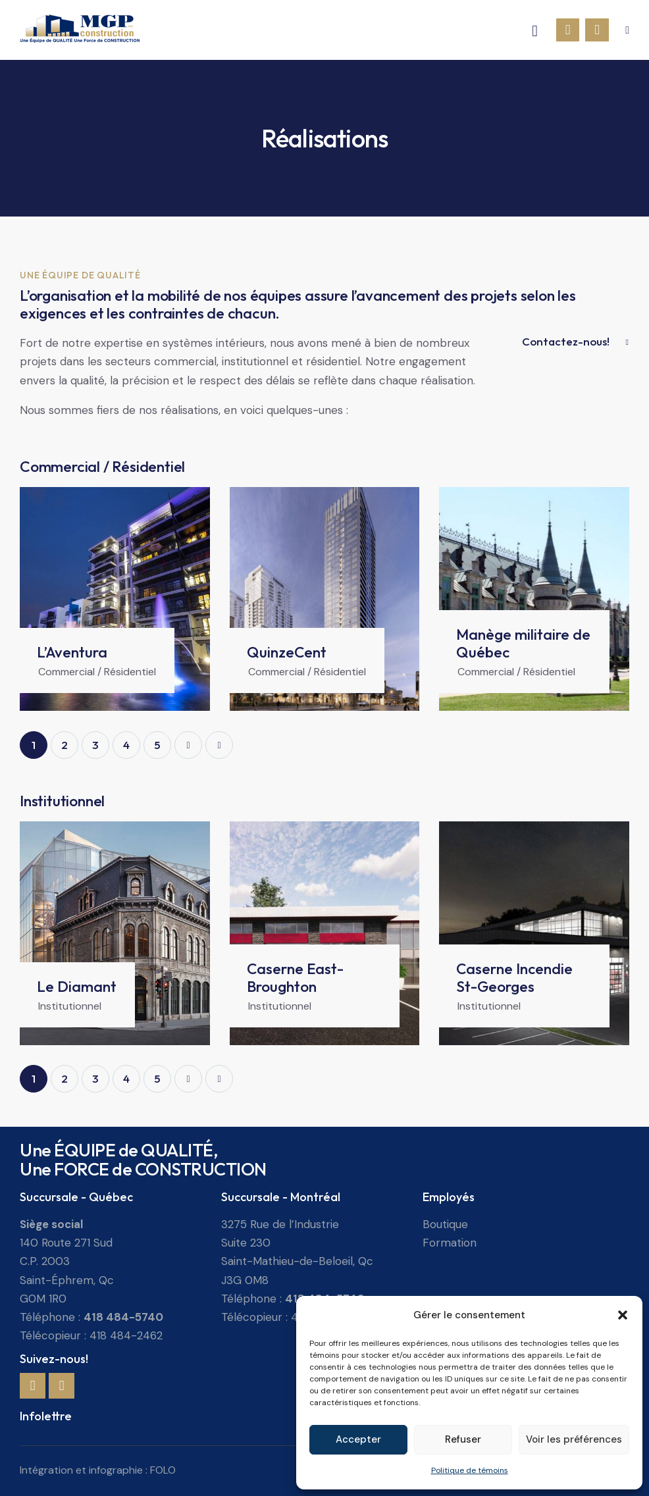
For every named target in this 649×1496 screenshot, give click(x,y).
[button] (622, 1315)
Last (219, 745)
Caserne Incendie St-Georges (514, 977)
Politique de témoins (469, 1470)
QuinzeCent (286, 652)
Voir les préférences (574, 1439)
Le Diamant (77, 986)
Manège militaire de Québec (523, 643)
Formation (450, 1242)
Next (188, 745)
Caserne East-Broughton (295, 977)
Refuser (463, 1439)
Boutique (445, 1224)
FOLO (163, 1470)
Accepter (358, 1439)
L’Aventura (72, 652)
